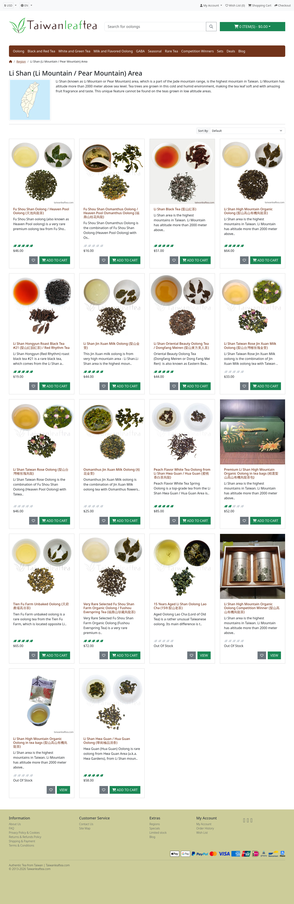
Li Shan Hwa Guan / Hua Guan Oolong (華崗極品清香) (107, 740)
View (204, 655)
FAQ (11, 828)
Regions (155, 824)
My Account (203, 824)
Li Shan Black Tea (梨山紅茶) (175, 209)
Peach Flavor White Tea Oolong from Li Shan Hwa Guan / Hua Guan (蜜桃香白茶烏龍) (182, 473)
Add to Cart (54, 260)
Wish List (202, 833)
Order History (205, 828)
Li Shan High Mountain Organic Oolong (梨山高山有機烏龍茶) (248, 211)
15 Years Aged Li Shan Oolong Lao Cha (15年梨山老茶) (180, 606)
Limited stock (158, 833)
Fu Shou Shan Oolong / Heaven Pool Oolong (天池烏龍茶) (41, 211)
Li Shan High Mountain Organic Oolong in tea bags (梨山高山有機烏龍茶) (40, 742)
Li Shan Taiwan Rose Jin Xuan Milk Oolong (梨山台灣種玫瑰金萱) (250, 345)
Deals (231, 51)
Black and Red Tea (41, 51)
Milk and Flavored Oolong (113, 51)
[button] (10, 5)
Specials (155, 828)
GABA (140, 51)
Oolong (18, 51)
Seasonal (155, 51)
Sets (220, 51)
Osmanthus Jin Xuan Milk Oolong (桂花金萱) (112, 471)
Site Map (84, 828)
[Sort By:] (247, 131)
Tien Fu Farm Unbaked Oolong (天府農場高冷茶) (41, 606)
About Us (15, 824)
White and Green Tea (74, 51)
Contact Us (86, 824)
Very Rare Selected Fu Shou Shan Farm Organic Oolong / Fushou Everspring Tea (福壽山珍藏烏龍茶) (109, 608)
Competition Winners (197, 51)
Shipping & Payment (22, 841)
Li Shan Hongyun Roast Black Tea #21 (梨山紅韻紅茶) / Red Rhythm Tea (41, 345)
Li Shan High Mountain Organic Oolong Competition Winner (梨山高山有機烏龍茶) (252, 608)
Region (21, 61)
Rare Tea (171, 51)
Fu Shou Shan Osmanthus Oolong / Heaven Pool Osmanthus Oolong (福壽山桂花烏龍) (111, 213)
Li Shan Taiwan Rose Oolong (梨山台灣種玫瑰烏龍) (40, 471)
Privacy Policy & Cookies (24, 833)
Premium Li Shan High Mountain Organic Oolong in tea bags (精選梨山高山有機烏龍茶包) (251, 473)
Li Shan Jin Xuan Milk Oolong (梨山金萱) (112, 345)
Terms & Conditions (21, 845)
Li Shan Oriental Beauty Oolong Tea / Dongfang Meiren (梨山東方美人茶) (181, 345)
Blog (241, 51)
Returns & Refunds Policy (25, 837)
